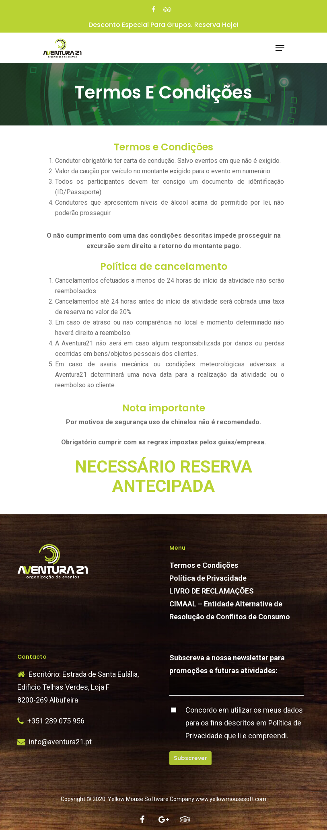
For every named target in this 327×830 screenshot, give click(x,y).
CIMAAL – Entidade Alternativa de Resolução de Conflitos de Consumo (229, 610)
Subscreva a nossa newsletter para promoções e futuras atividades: (236, 674)
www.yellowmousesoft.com (230, 799)
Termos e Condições (203, 565)
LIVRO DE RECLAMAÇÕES (211, 591)
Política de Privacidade (208, 578)
